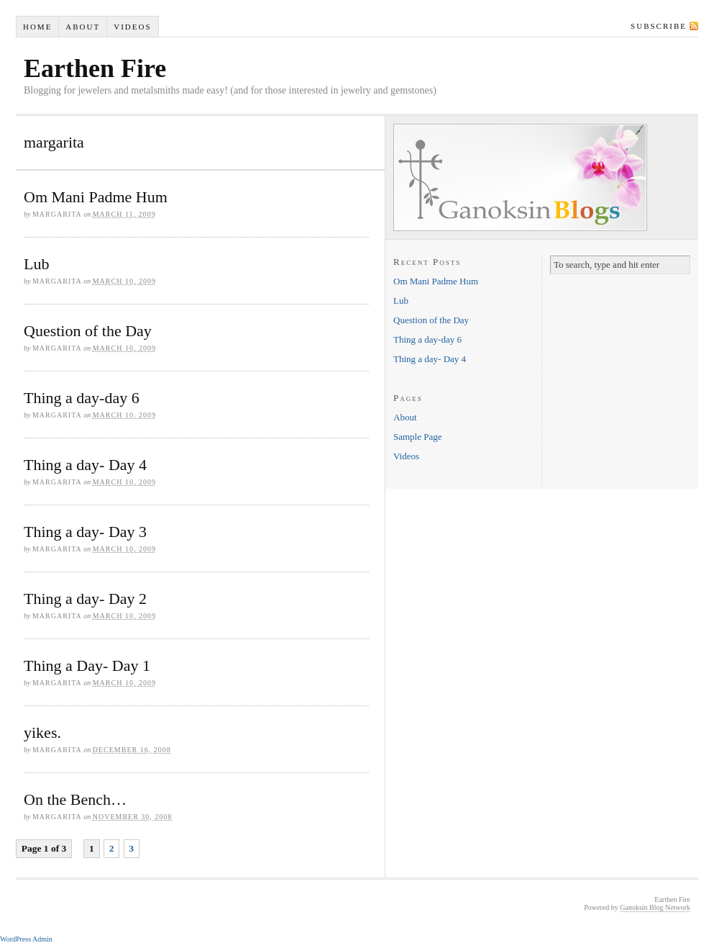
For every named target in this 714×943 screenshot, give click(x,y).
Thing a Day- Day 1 (87, 665)
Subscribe (659, 26)
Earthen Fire (95, 68)
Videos (132, 26)
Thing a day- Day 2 (85, 599)
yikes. (42, 732)
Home (37, 26)
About (82, 26)
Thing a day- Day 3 (85, 532)
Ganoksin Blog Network (655, 907)
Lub (36, 264)
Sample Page (417, 436)
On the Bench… (75, 799)
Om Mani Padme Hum (96, 197)
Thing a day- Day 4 (85, 465)
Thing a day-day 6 (81, 398)
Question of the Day (88, 331)
